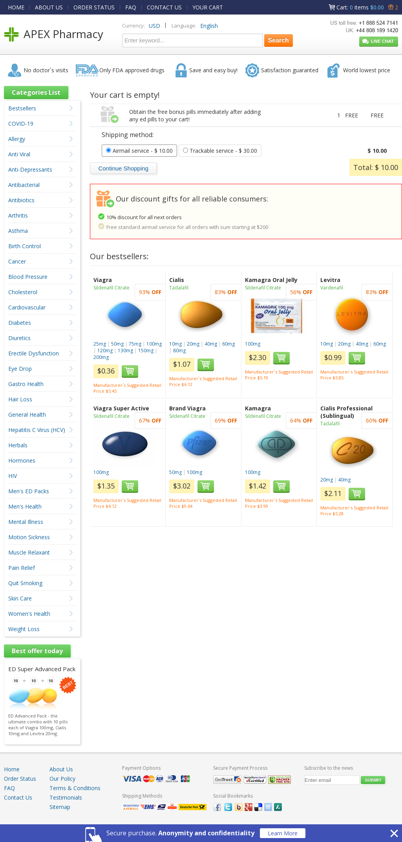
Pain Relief (21, 567)
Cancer (17, 261)
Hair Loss (20, 399)
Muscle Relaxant (29, 552)
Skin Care (20, 598)
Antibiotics (21, 200)
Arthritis (18, 215)
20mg (193, 343)
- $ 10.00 (139, 150)
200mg (101, 357)
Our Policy (62, 778)
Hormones (21, 460)
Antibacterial (24, 185)
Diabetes (19, 322)
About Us (61, 769)
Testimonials (65, 797)
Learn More (283, 833)
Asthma (18, 230)
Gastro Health (26, 384)
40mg (211, 343)
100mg (154, 343)
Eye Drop (20, 368)
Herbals (17, 445)
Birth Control (24, 246)
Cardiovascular (27, 307)
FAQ (130, 7)
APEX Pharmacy (63, 33)
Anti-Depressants (30, 169)
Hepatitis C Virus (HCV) (36, 430)
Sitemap (59, 807)
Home (12, 769)
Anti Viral (19, 154)
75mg (135, 343)
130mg (125, 350)
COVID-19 (20, 123)
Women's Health (29, 613)
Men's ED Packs (28, 491)
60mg (228, 343)
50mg (117, 343)
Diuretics (19, 338)
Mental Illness (25, 521)
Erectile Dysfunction (33, 353)
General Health (27, 414)
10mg (175, 343)
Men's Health (25, 506)
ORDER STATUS (94, 7)
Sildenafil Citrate (111, 287)
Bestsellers (22, 108)
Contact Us (18, 797)
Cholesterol (22, 292)
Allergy (16, 139)
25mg (99, 343)
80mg (179, 350)
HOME (16, 7)
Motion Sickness (29, 537)
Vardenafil (331, 287)
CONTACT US (164, 7)
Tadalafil (178, 287)
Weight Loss (24, 629)
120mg (105, 350)
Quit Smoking (25, 583)
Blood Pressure (28, 276)
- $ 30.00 (220, 150)
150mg (145, 350)
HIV (12, 476)
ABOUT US (49, 7)
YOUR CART (207, 7)
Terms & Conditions (74, 788)
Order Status (20, 778)
